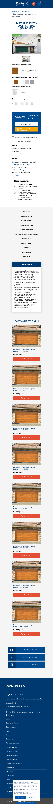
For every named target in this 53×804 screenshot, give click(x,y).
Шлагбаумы (10, 775)
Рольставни (10, 767)
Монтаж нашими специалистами (26, 137)
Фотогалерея (10, 739)
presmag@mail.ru (12, 703)
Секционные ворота (13, 747)
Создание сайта (16, 801)
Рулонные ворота (12, 751)
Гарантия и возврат (13, 743)
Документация (11, 727)
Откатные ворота (12, 759)
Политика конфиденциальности (17, 706)
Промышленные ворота (14, 763)
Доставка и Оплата (12, 723)
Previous (12, 81)
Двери (8, 779)
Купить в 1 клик (26, 124)
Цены (8, 719)
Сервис (8, 735)
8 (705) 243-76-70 (22, 5)
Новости (9, 731)
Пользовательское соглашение (17, 708)
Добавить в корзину (23, 129)
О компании (10, 715)
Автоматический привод (23, 141)
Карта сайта (10, 710)
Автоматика (10, 771)
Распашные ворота (12, 755)
